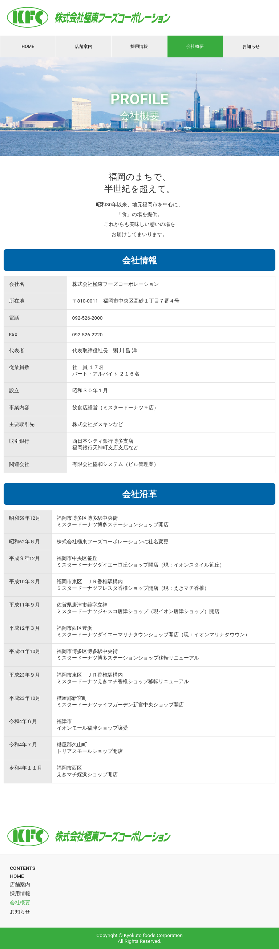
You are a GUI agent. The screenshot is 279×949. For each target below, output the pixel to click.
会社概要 (195, 46)
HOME (27, 46)
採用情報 (139, 46)
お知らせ (251, 46)
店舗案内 (83, 46)
